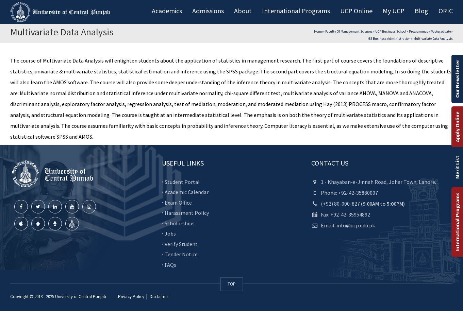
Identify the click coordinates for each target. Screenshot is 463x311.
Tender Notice (181, 254)
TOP (232, 284)
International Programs (457, 222)
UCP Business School (390, 31)
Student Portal (182, 181)
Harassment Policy (187, 212)
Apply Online (457, 126)
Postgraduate (441, 31)
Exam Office (178, 202)
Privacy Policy (131, 296)
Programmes (418, 31)
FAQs (170, 264)
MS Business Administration (389, 38)
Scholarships (180, 223)
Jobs (170, 233)
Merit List (457, 167)
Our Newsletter (457, 79)
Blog (421, 10)
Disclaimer (159, 296)
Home (318, 31)
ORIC (446, 10)
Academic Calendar (187, 192)
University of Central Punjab (80, 296)
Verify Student (181, 243)
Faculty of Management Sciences (349, 31)
